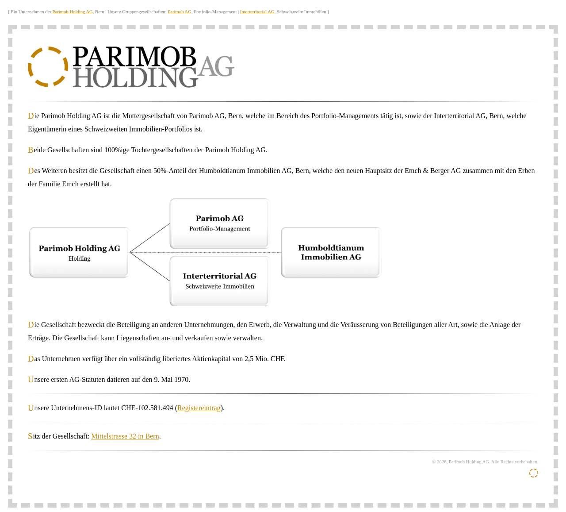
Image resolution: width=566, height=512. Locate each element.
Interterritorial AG (257, 11)
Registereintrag (199, 408)
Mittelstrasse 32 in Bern (125, 436)
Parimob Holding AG (73, 11)
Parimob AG (179, 11)
